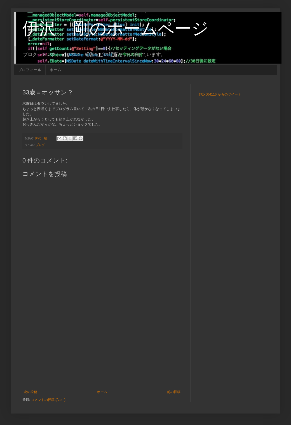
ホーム (55, 70)
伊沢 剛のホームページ (115, 28)
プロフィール (29, 70)
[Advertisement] (102, 344)
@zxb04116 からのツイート (220, 94)
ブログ (40, 145)
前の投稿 (173, 392)
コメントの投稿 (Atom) (48, 400)
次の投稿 (30, 392)
